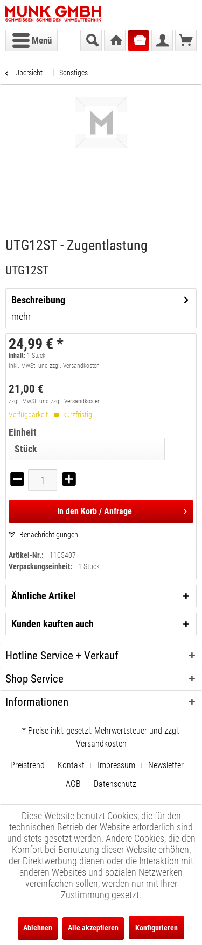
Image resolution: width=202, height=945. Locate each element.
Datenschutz (115, 784)
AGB (73, 784)
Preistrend (27, 765)
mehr (21, 316)
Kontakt (71, 765)
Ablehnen (37, 927)
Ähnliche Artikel (43, 595)
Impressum (116, 765)
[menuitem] (31, 40)
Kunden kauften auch (52, 623)
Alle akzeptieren (93, 927)
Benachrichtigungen (43, 534)
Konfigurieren (156, 927)
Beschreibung (38, 299)
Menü (32, 39)
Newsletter (166, 765)
